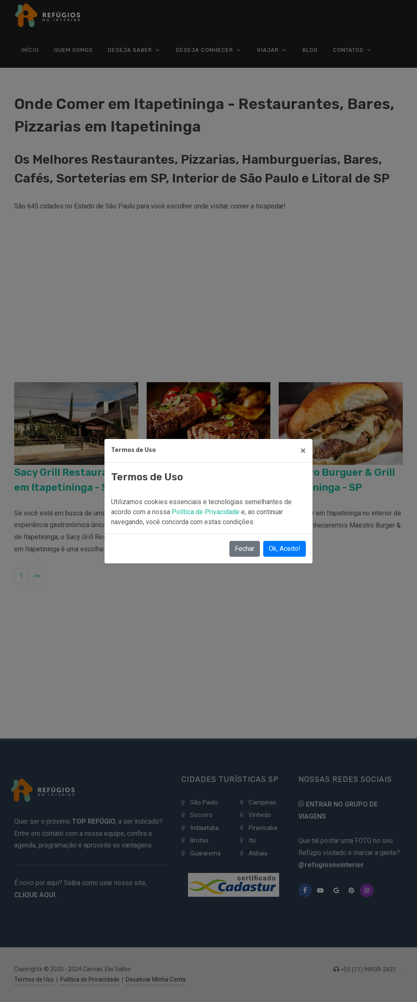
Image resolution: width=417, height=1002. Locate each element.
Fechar (244, 549)
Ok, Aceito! (284, 549)
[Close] (303, 450)
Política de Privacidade (206, 512)
